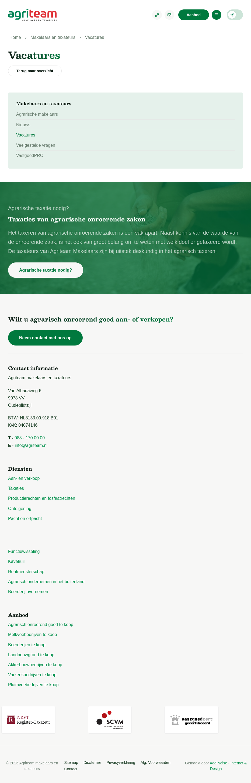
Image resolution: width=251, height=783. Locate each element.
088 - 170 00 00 (30, 438)
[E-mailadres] (169, 15)
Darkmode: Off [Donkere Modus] (235, 14)
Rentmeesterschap (26, 571)
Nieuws (23, 124)
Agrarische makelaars (37, 114)
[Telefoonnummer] (157, 15)
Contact (70, 766)
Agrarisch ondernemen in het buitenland (46, 581)
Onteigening (19, 508)
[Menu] (216, 15)
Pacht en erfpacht (25, 518)
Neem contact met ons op (45, 338)
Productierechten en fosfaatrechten (41, 498)
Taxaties (16, 488)
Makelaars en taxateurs (52, 37)
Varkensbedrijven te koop (32, 674)
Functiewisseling (24, 551)
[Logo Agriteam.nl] (32, 15)
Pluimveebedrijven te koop (33, 684)
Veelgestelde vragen (35, 145)
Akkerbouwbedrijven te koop (35, 664)
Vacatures (94, 37)
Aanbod (194, 15)
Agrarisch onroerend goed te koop (40, 624)
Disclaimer (92, 760)
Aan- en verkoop (24, 478)
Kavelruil (16, 561)
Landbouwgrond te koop (31, 654)
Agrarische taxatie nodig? (45, 270)
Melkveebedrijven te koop (32, 634)
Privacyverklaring (120, 760)
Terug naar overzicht (34, 71)
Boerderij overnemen (28, 591)
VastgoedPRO (29, 155)
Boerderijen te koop (27, 644)
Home (15, 37)
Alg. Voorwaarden (155, 760)
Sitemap (71, 760)
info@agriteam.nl (31, 445)
